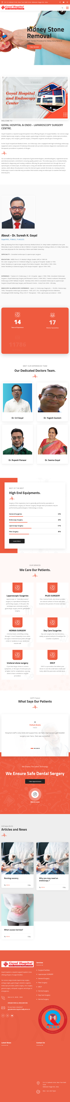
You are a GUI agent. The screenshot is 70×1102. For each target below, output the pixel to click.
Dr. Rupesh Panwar (17, 460)
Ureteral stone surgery (17, 663)
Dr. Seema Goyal (52, 460)
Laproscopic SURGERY (45, 974)
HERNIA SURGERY (17, 630)
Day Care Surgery (44, 995)
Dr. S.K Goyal (17, 417)
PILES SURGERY (52, 595)
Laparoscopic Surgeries (17, 595)
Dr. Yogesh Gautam (52, 417)
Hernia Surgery (43, 991)
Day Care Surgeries (52, 630)
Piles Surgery (42, 983)
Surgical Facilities (44, 970)
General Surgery (43, 978)
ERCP (52, 663)
